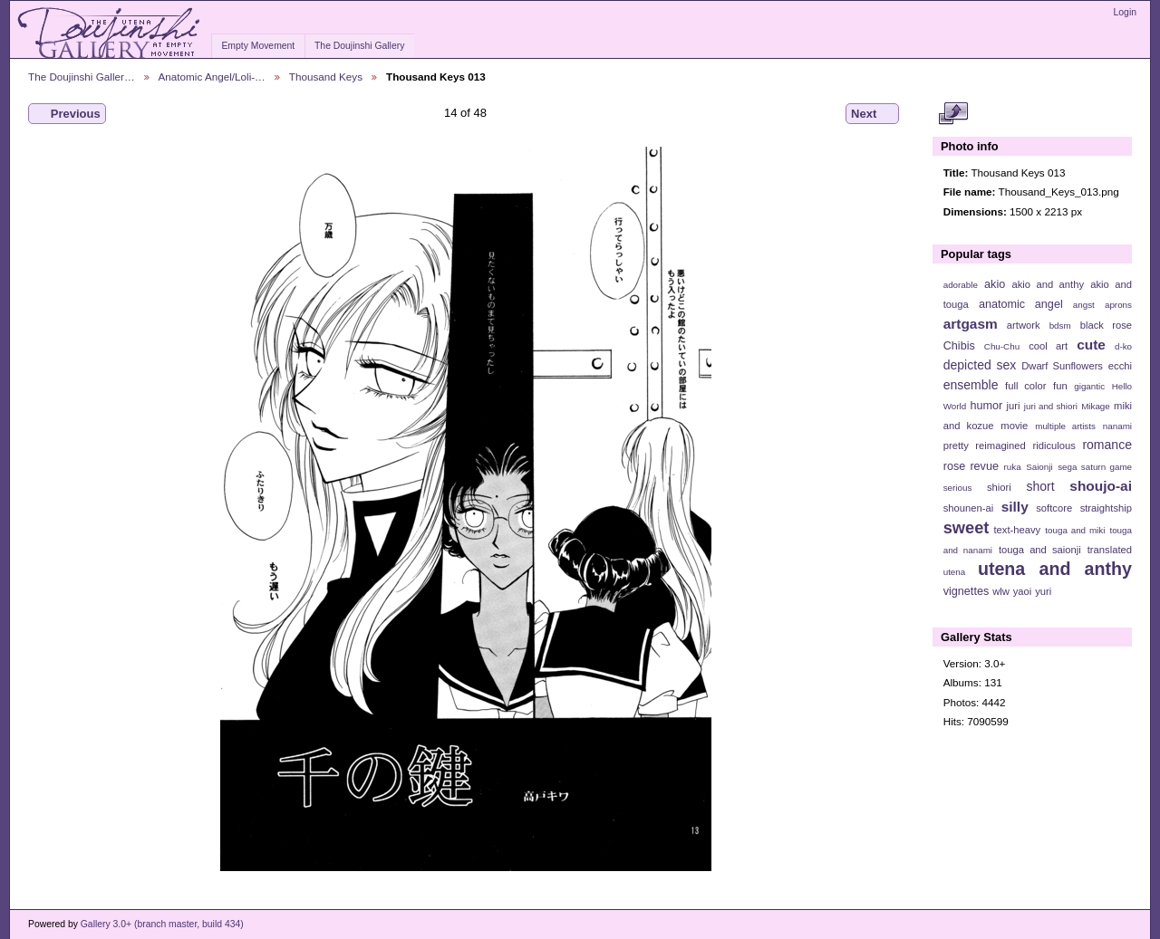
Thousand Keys (325, 76)
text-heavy (1016, 529)
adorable (960, 285)
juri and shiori (1051, 406)
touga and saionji (1040, 549)
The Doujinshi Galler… (81, 76)
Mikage (1095, 406)
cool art (1048, 345)
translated (1110, 549)
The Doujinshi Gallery (359, 46)
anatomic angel (1021, 304)
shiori (999, 487)
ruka (1012, 467)
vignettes (966, 591)
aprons (1118, 305)
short (1040, 486)
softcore (1054, 508)
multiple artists (1065, 426)
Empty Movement (258, 46)
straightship (1106, 508)
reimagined (1000, 445)
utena (954, 572)
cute (1091, 344)
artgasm (970, 323)
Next (872, 114)
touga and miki (1075, 530)
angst (1084, 305)
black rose (1106, 325)
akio (994, 284)
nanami (1117, 426)
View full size (952, 114)
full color (1025, 385)
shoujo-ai (1100, 485)
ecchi (1120, 365)
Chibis (959, 346)
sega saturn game (1095, 467)
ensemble (971, 385)
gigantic (1089, 386)
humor (986, 405)
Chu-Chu (1002, 346)
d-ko (1123, 346)
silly (1015, 506)
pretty (956, 445)
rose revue (971, 466)
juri (1013, 405)
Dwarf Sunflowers (1062, 365)
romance (1107, 444)
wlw (1001, 591)
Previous (67, 114)
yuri (1043, 591)
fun (1060, 385)
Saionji (1039, 467)
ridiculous (1053, 445)
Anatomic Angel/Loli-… (212, 76)
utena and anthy (1055, 569)
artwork (1023, 325)
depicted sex (980, 365)
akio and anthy (1047, 284)
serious (957, 488)
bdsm (1060, 326)
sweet (966, 527)
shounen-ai (968, 508)
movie (1014, 425)
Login (1125, 12)
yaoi (1022, 591)
